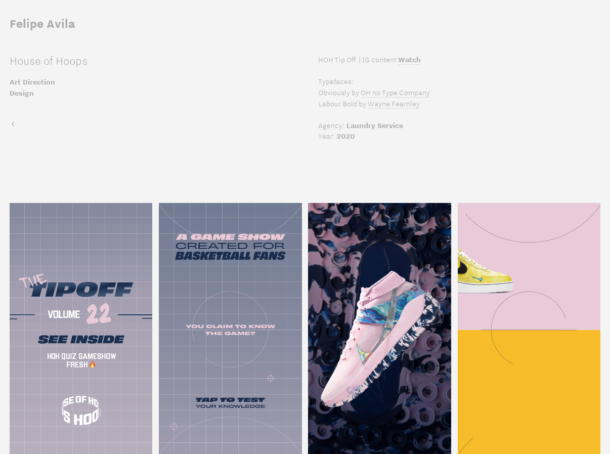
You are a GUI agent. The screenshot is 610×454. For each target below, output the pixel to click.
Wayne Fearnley (394, 103)
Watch (409, 59)
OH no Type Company (395, 92)
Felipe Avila (42, 23)
